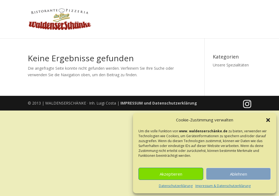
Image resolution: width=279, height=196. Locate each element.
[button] (268, 120)
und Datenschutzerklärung (158, 103)
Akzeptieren (171, 174)
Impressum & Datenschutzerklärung (223, 185)
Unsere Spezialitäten (231, 65)
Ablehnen (238, 174)
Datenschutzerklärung (176, 185)
